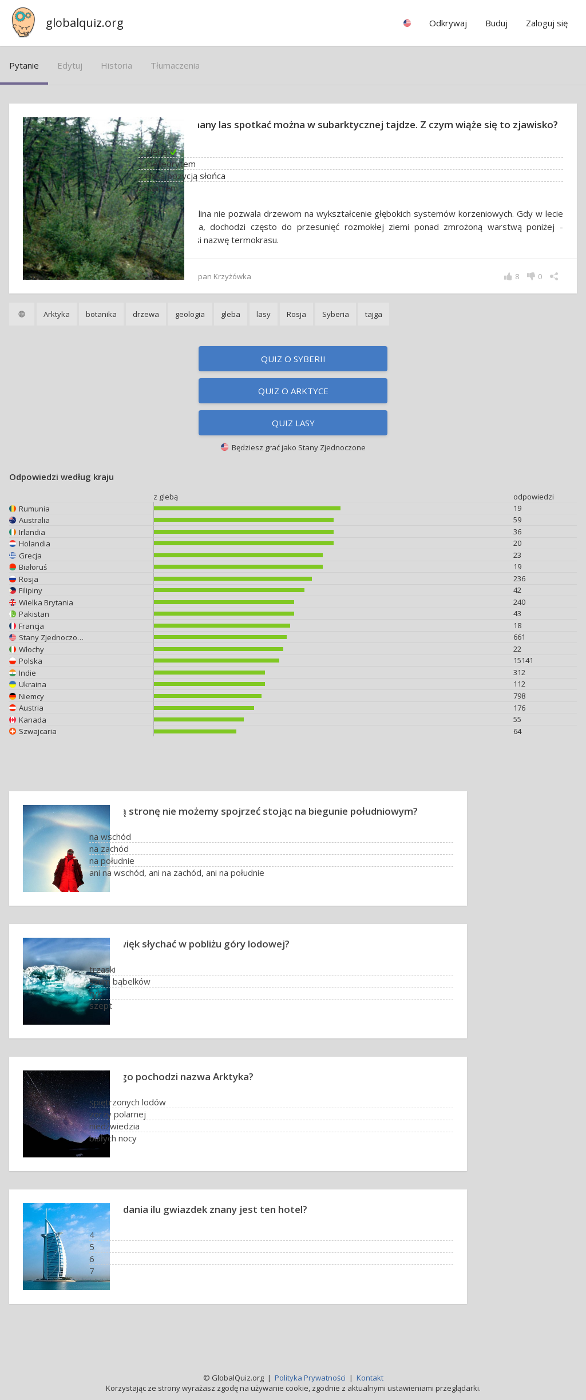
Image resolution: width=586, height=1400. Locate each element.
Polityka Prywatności (310, 1378)
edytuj (69, 65)
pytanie (24, 65)
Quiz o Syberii (293, 373)
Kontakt (370, 1378)
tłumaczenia (175, 65)
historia (116, 65)
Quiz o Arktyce (293, 405)
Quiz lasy (293, 437)
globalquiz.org (85, 22)
